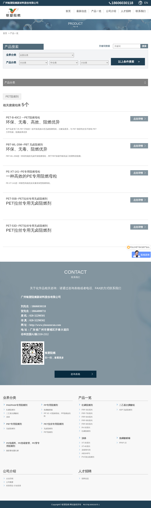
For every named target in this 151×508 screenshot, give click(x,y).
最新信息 (81, 11)
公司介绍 (111, 11)
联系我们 (141, 11)
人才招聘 (126, 11)
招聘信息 (85, 478)
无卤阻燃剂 (10, 428)
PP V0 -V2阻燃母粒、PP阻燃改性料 (57, 415)
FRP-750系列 (87, 413)
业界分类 (11, 55)
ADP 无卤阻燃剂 (125, 410)
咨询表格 (83, 375)
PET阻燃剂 (48, 431)
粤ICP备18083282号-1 (91, 504)
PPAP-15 (122, 442)
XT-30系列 (85, 442)
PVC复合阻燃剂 (88, 456)
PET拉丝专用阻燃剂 (53, 424)
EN (146, 2)
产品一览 (96, 11)
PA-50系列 (86, 427)
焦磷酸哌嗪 (48, 410)
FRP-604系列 (87, 417)
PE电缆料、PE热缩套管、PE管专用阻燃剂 (21, 443)
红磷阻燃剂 (10, 410)
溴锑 (7, 417)
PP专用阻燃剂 (50, 406)
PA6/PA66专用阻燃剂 (16, 406)
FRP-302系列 (87, 410)
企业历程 (9, 478)
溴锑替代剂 (86, 449)
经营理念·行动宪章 (13, 485)
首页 (68, 11)
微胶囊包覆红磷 (12, 449)
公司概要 (9, 481)
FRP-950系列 (87, 420)
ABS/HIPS (85, 453)
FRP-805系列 (87, 424)
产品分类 (11, 62)
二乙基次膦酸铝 (12, 413)
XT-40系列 (85, 445)
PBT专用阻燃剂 (13, 424)
